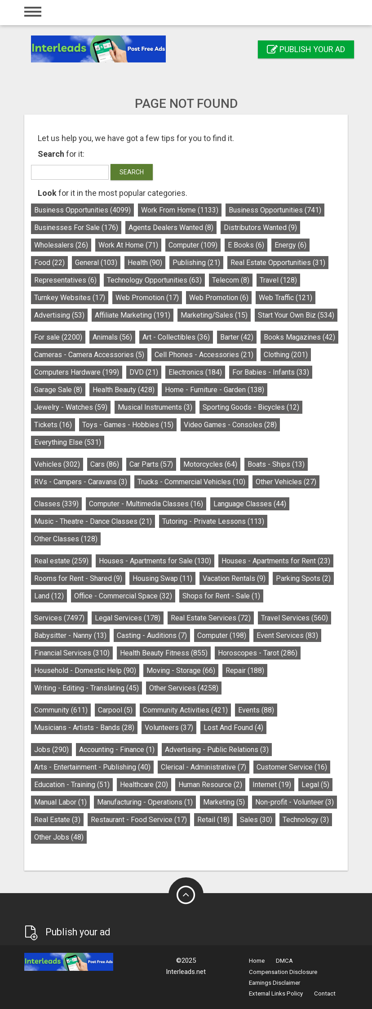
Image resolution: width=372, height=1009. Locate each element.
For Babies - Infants (270, 372)
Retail (213, 819)
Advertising (59, 315)
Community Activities (185, 710)
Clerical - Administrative (203, 767)
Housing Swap (162, 578)
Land (49, 596)
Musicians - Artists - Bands (84, 727)
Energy (290, 245)
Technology (306, 819)
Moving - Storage (180, 670)
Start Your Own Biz (296, 315)
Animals (112, 337)
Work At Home (128, 245)
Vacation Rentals (234, 578)
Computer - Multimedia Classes (146, 504)
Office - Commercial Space (123, 596)
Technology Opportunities (154, 280)
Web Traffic (285, 297)
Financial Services (72, 653)
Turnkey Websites (69, 297)
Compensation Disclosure (283, 972)
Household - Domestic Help (85, 670)
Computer (192, 245)
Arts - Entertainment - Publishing (92, 767)
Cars (104, 464)
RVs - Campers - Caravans (80, 482)
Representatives (65, 280)
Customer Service (292, 767)
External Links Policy (276, 993)
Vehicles (57, 464)
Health (145, 262)
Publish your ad (306, 49)
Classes (56, 504)
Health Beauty (124, 389)
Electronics (195, 372)
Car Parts (151, 464)
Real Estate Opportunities (277, 262)
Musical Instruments (155, 407)
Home (257, 960)
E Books (246, 245)
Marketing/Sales (214, 315)
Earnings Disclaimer (274, 982)
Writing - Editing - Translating (86, 688)
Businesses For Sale (76, 227)
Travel (278, 280)
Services (59, 618)
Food (49, 262)
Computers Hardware (76, 372)
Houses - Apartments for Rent (275, 561)
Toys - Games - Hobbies (127, 424)
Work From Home (179, 210)
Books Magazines (299, 337)
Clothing (286, 354)
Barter (236, 337)
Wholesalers (61, 245)
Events (256, 710)
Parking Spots (303, 578)
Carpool (115, 710)
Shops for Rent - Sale (221, 596)
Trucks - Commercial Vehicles (191, 482)
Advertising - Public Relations (217, 749)
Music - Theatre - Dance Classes (93, 521)
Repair (245, 670)
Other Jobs (59, 837)
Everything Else (67, 442)
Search (132, 172)
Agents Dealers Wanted (170, 227)
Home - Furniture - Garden (214, 389)
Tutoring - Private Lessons (213, 521)
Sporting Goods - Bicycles (251, 407)
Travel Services (294, 618)
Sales (256, 819)
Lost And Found (233, 727)
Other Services (183, 688)
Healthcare (144, 784)
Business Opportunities (82, 210)
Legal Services (127, 618)
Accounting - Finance (117, 749)
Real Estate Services (211, 618)
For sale (58, 337)
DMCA (284, 960)
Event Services (287, 635)
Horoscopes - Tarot (257, 653)
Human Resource (210, 784)
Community (61, 710)
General (96, 262)
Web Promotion (147, 297)
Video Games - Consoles (230, 424)
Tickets (53, 424)
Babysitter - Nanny (70, 635)
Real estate (61, 561)
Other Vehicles (286, 482)
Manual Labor (60, 802)
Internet (271, 784)
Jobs (51, 749)
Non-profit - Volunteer (294, 802)
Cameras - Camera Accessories (89, 354)
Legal (315, 784)
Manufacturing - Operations (145, 802)
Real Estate (57, 819)
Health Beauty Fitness (164, 653)
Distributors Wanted (260, 227)
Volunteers (169, 727)
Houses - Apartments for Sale (155, 561)
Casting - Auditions (152, 635)
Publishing (196, 262)
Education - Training (72, 784)
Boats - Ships (276, 464)
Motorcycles (210, 464)
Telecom (230, 280)
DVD (143, 372)
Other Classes (65, 539)
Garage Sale (58, 389)
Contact (325, 993)
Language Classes (249, 504)
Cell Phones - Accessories (204, 354)
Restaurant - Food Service (139, 819)
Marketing (224, 802)
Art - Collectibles (176, 337)
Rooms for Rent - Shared (78, 578)
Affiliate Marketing (132, 315)
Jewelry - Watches (70, 407)
